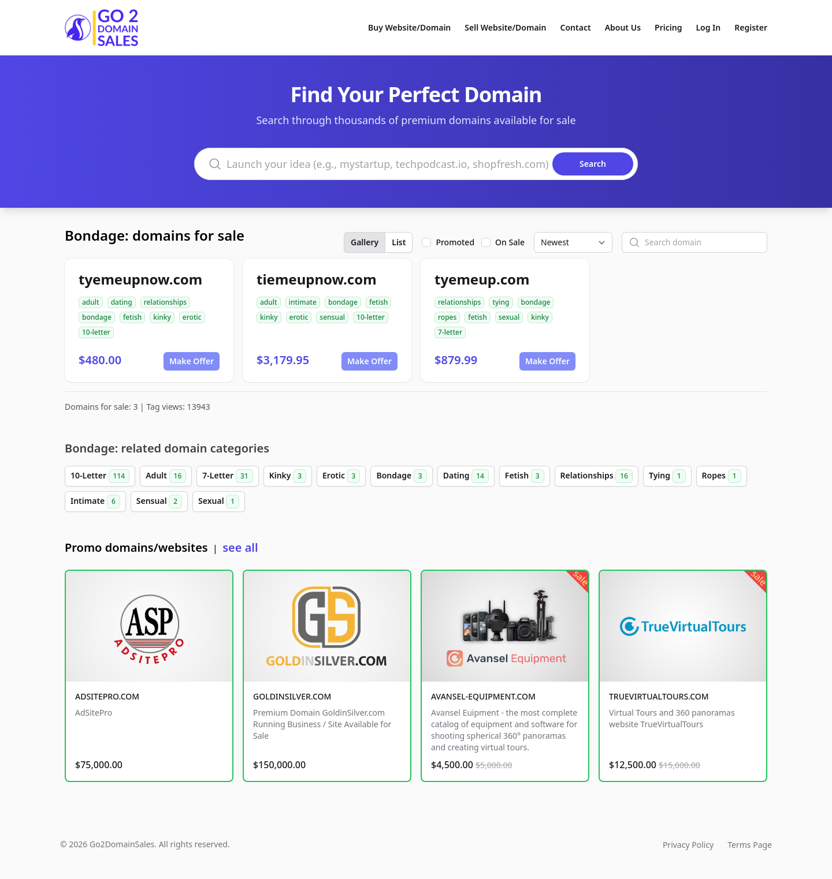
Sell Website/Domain (505, 27)
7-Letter (227, 476)
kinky (162, 317)
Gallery (364, 242)
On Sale (510, 242)
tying (500, 302)
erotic (192, 317)
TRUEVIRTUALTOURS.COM (659, 696)
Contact (575, 27)
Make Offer (191, 361)
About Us (623, 27)
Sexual (218, 501)
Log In (708, 27)
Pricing (668, 27)
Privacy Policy (688, 844)
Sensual (159, 501)
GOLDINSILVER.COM (292, 696)
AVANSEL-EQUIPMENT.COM (483, 696)
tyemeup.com (481, 279)
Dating (466, 476)
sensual (332, 317)
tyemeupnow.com (140, 279)
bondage (97, 317)
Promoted (455, 242)
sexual (509, 317)
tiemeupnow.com (317, 279)
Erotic (341, 476)
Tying (667, 476)
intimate (303, 302)
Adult (166, 476)
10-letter (96, 332)
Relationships (596, 476)
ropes (447, 317)
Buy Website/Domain (409, 27)
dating (121, 302)
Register (750, 27)
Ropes (721, 476)
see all (240, 547)
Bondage (401, 476)
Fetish (524, 476)
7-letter (450, 332)
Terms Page (749, 844)
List (399, 242)
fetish (132, 317)
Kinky (287, 476)
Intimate (95, 501)
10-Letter (99, 476)
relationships (165, 302)
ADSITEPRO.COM (107, 696)
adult (90, 302)
